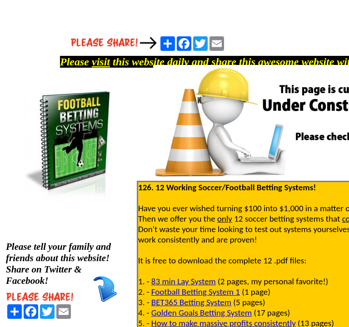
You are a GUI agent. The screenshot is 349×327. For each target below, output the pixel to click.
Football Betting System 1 (195, 292)
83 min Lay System (183, 281)
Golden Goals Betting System (201, 312)
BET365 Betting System (191, 302)
